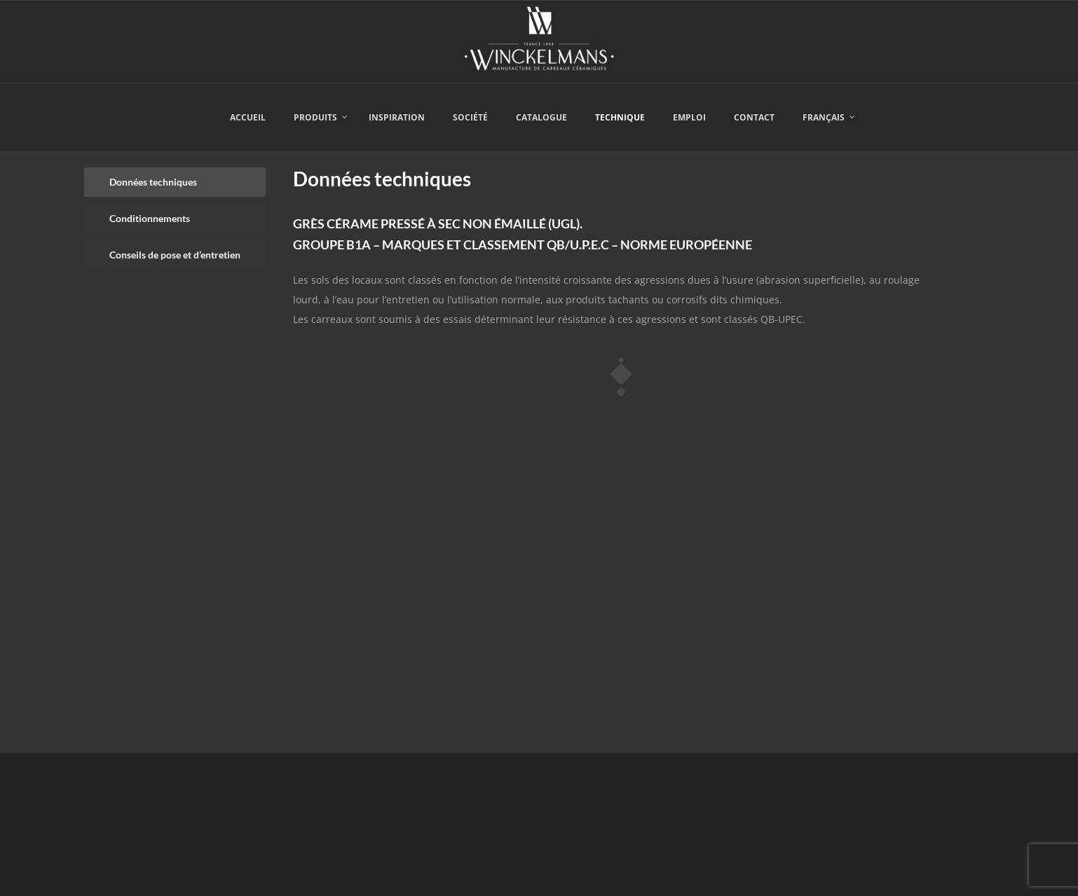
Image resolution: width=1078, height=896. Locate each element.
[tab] (175, 182)
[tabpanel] (620, 442)
